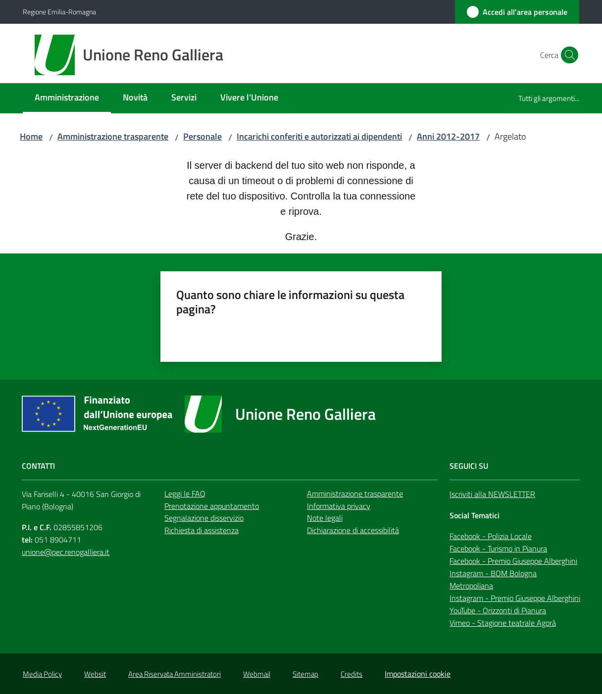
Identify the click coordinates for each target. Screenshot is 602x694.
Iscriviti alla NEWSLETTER (492, 494)
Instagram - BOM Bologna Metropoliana (493, 579)
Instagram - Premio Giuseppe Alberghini (515, 598)
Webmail (256, 674)
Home (31, 136)
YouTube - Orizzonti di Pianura (498, 610)
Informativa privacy (338, 506)
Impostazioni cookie (418, 674)
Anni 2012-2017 (448, 136)
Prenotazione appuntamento (211, 506)
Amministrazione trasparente (112, 136)
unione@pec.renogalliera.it (65, 552)
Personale (202, 136)
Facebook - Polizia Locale (491, 536)
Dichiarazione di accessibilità (353, 530)
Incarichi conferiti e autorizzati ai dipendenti (319, 136)
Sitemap (305, 674)
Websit (95, 674)
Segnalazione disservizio (204, 518)
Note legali (325, 518)
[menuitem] (67, 98)
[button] (567, 55)
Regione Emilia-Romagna (59, 11)
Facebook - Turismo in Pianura (498, 548)
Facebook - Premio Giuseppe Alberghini (513, 561)
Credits (351, 674)
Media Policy (42, 674)
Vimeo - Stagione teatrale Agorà (503, 623)
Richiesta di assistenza (201, 530)
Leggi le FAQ (184, 493)
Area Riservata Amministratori (174, 674)
